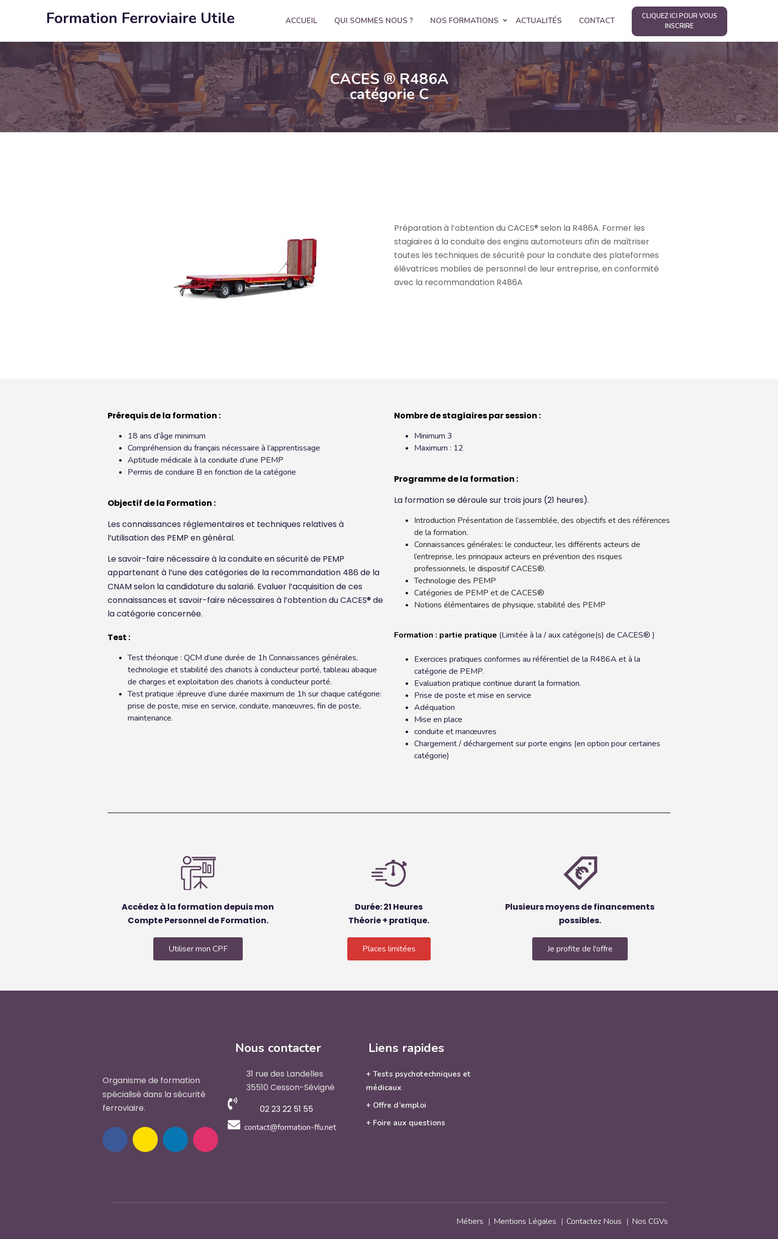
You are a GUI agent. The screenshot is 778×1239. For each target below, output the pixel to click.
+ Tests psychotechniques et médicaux (418, 1081)
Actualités (539, 21)
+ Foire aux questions (405, 1123)
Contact (597, 21)
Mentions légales (525, 1220)
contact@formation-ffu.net (290, 1127)
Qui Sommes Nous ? (373, 21)
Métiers (469, 1220)
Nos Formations (464, 21)
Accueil (301, 21)
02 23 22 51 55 (286, 1109)
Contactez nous (594, 1220)
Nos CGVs (650, 1220)
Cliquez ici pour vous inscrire (679, 21)
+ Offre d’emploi (396, 1105)
